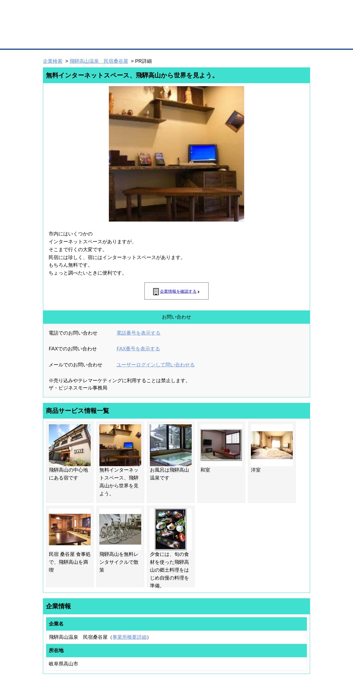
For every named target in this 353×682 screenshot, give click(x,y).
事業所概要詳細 (129, 637)
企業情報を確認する (178, 291)
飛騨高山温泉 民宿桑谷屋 (99, 61)
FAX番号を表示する (138, 348)
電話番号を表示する (138, 333)
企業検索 (52, 61)
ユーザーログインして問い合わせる (155, 365)
